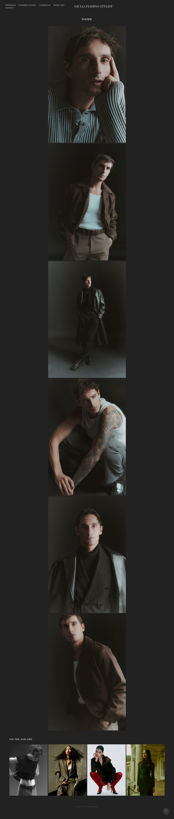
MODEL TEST (58, 5)
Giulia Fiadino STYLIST (93, 6)
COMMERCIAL (45, 5)
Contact (9, 8)
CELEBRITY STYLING (27, 5)
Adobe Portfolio (92, 807)
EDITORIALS (10, 5)
